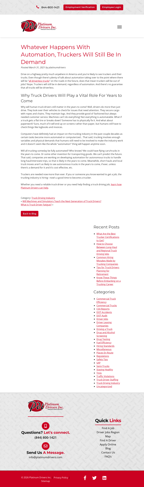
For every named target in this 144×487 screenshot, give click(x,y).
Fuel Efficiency (103, 342)
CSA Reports (103, 308)
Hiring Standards (105, 345)
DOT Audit (101, 315)
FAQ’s (108, 456)
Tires (99, 372)
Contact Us (108, 452)
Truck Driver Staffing (107, 379)
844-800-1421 (50, 7)
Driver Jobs (102, 318)
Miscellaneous (104, 349)
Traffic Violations (105, 376)
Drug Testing (103, 339)
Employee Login (111, 7)
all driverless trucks (39, 80)
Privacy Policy (61, 477)
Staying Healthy (104, 369)
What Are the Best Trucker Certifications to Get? (107, 237)
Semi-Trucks (102, 366)
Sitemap (45, 481)
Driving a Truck (104, 329)
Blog (108, 448)
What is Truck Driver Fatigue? (36, 204)
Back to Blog (29, 213)
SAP (98, 362)
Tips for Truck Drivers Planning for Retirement (107, 271)
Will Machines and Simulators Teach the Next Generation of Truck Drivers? (61, 201)
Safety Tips (102, 359)
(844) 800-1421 (46, 437)
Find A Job (108, 428)
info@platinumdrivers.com (45, 457)
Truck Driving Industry (43, 197)
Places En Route (104, 352)
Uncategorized (104, 386)
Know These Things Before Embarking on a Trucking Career (108, 281)
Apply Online (108, 444)
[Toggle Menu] (119, 27)
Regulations (102, 355)
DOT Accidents (104, 312)
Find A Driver (108, 440)
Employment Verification (80, 7)
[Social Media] (85, 478)
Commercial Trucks (106, 305)
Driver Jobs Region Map (108, 434)
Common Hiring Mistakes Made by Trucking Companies (107, 261)
